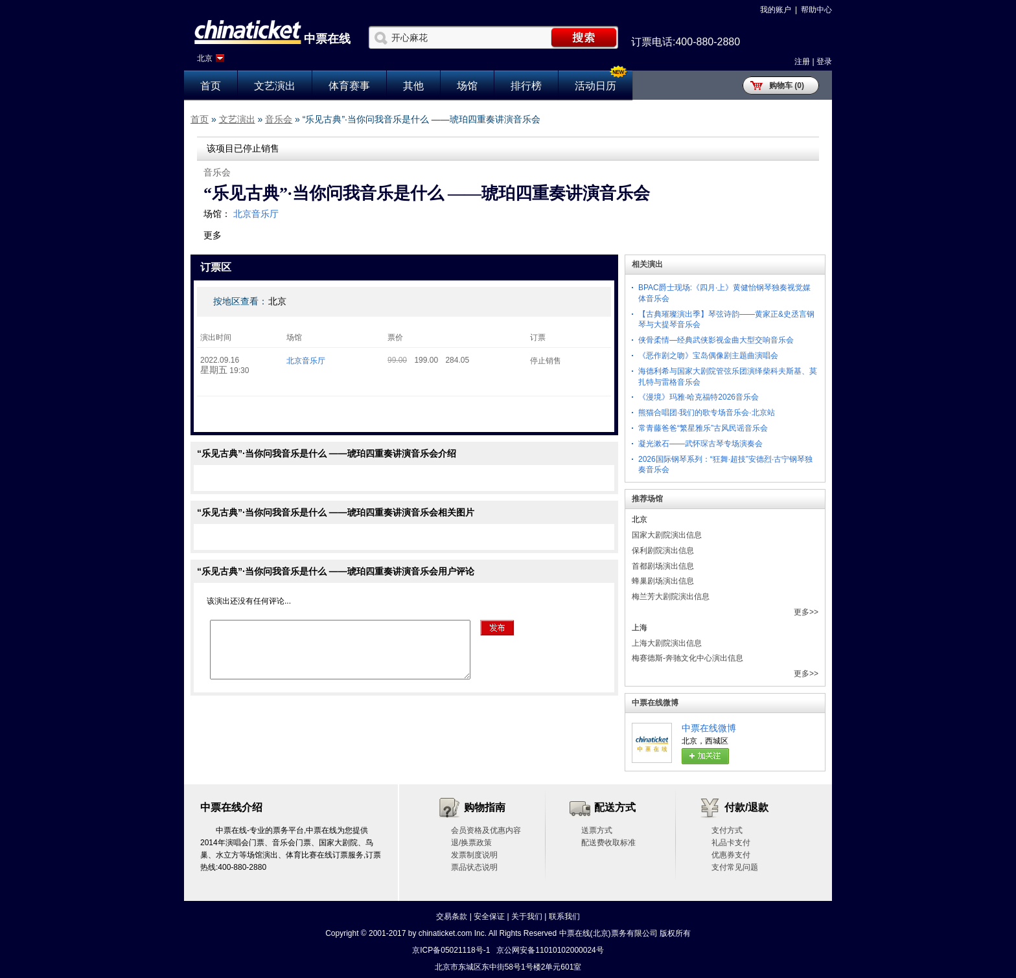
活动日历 (595, 85)
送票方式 (596, 830)
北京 (205, 58)
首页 (210, 85)
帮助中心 (816, 9)
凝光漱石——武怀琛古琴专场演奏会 (700, 443)
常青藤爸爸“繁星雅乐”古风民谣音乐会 (703, 428)
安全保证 (489, 916)
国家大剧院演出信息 (667, 535)
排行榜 (526, 85)
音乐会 (278, 119)
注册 (802, 61)
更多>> (806, 612)
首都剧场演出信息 (663, 566)
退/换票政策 (471, 842)
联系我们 (564, 916)
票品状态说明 (474, 867)
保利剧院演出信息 (663, 550)
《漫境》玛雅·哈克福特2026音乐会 (698, 397)
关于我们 (526, 916)
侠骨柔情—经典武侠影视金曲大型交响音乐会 (716, 340)
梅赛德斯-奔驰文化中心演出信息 (687, 658)
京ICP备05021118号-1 (451, 950)
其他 (413, 85)
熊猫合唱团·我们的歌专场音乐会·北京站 (706, 412)
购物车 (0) (786, 85)
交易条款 (451, 916)
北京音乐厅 (256, 214)
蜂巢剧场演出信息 (663, 581)
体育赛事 (349, 85)
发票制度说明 (474, 854)
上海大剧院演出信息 (667, 643)
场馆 (467, 85)
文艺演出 (274, 85)
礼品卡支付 (730, 842)
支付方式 (727, 830)
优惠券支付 (730, 854)
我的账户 (775, 9)
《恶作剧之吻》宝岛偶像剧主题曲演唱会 (708, 355)
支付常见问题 (734, 867)
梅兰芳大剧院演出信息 (671, 596)
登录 (824, 61)
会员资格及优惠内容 (486, 830)
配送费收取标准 (608, 842)
